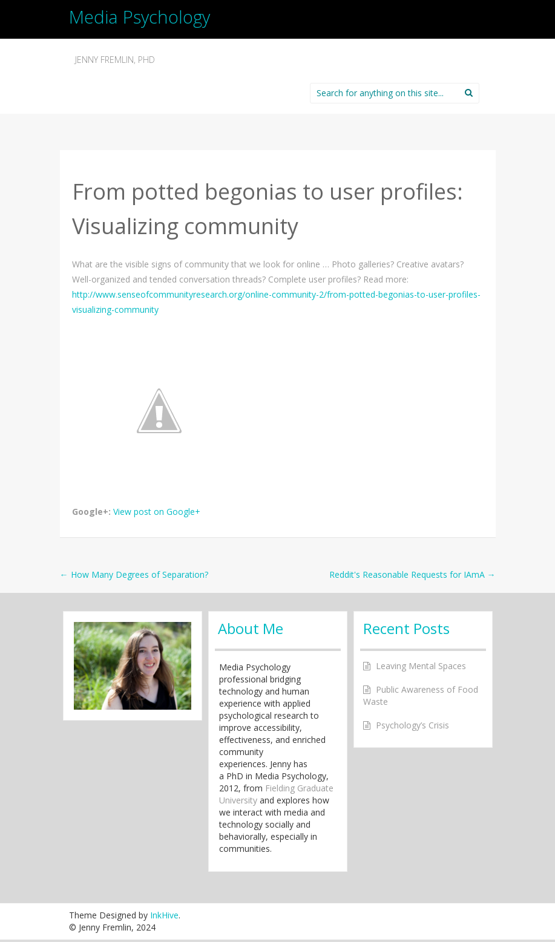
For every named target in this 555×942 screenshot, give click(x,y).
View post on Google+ (156, 511)
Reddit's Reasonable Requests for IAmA (412, 574)
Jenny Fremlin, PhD (115, 59)
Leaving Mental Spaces (421, 666)
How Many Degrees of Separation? (134, 574)
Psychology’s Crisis (412, 725)
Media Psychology (139, 16)
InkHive (164, 915)
